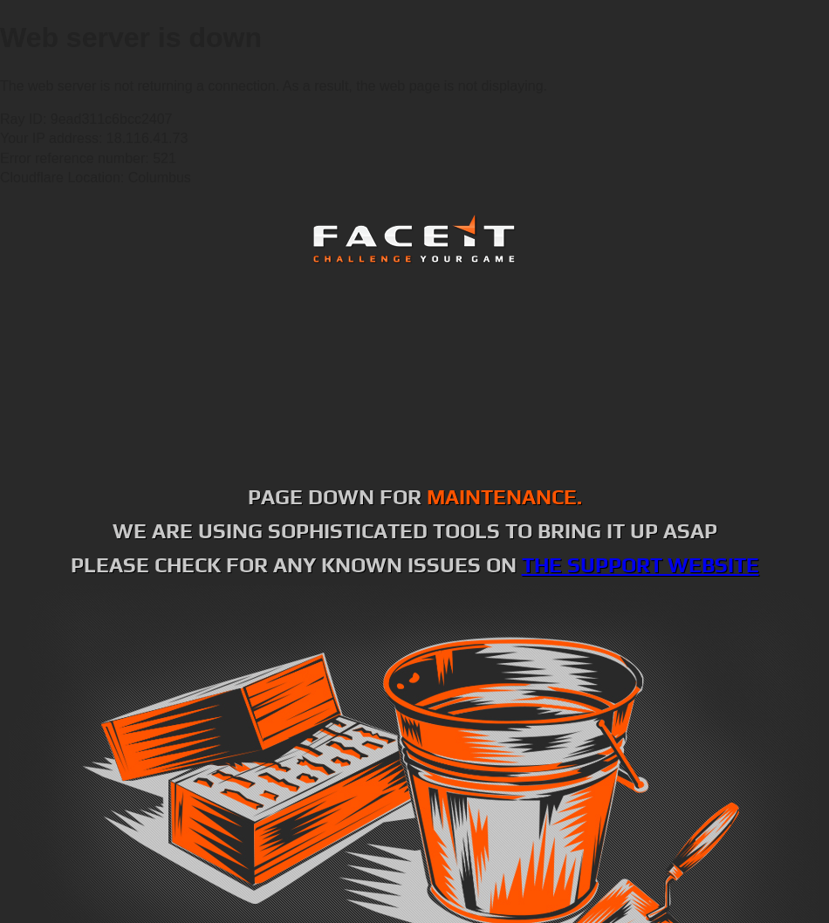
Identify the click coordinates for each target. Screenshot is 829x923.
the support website (640, 565)
